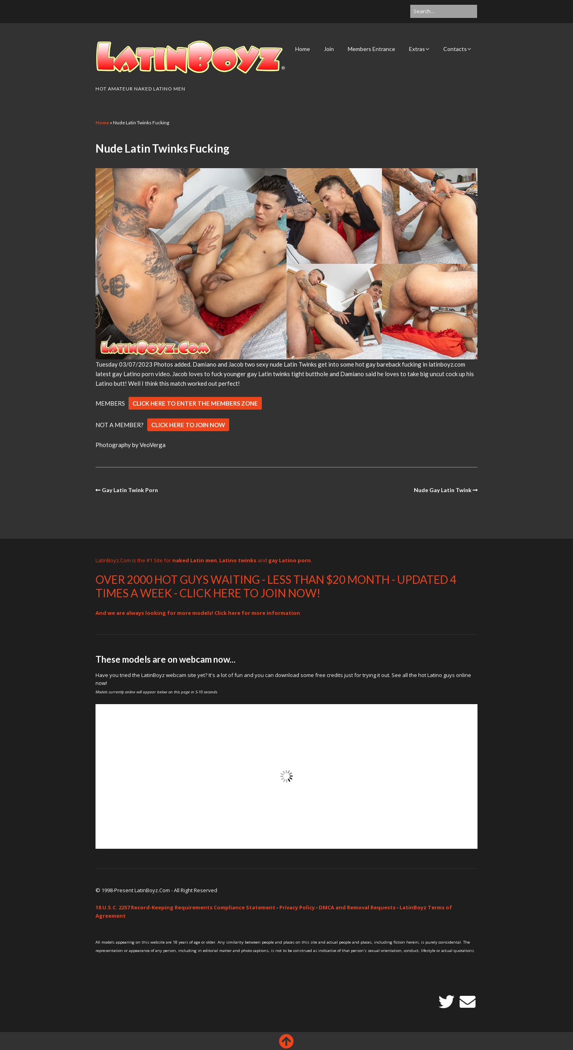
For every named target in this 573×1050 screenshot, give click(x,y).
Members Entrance (371, 48)
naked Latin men (194, 560)
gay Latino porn (289, 560)
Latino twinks (237, 560)
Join (329, 48)
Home (302, 48)
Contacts (455, 48)
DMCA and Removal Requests (357, 907)
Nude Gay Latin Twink (443, 490)
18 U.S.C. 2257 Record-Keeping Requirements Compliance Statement (185, 907)
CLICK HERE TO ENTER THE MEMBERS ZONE (195, 403)
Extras (417, 48)
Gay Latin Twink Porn (130, 490)
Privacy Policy (297, 907)
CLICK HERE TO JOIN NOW (188, 424)
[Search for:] (443, 11)
